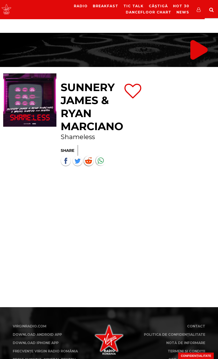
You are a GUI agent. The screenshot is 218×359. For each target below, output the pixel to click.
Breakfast (105, 6)
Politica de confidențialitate (174, 335)
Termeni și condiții (186, 351)
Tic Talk (133, 6)
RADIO (81, 6)
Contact (196, 326)
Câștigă (158, 6)
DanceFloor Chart (148, 12)
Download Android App (37, 335)
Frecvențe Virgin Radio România (45, 351)
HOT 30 (181, 6)
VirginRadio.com (29, 326)
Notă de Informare (185, 343)
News (182, 12)
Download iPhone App (36, 343)
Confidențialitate (196, 356)
